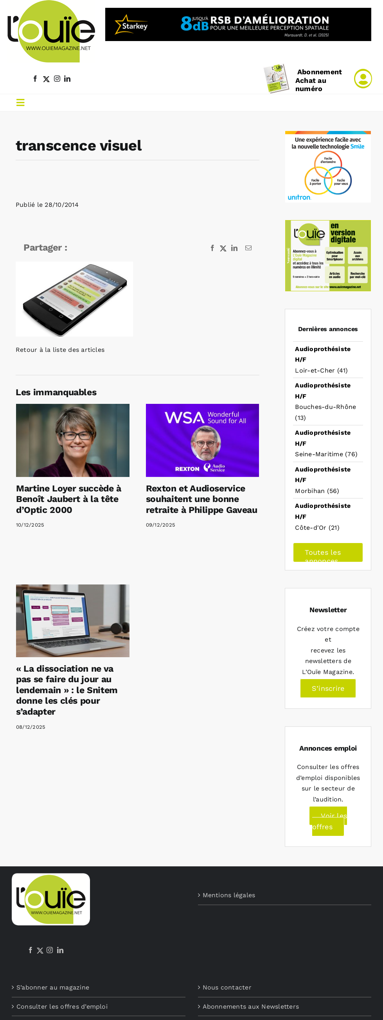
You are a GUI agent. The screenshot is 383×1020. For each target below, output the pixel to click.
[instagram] (57, 78)
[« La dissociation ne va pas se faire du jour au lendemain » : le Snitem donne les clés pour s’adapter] (72, 620)
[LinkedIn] (60, 950)
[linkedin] (67, 78)
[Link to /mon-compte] (363, 78)
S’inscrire (328, 688)
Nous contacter (227, 987)
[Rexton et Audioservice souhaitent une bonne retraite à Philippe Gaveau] (202, 440)
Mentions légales (229, 895)
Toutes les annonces (322, 555)
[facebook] (35, 78)
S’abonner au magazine (52, 987)
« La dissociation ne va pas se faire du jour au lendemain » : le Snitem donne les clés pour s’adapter (67, 690)
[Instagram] (50, 950)
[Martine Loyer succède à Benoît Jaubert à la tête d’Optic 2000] (72, 440)
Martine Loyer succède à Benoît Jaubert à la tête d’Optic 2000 (68, 499)
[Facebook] (30, 950)
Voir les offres (329, 821)
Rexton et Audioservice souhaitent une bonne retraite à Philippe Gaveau (201, 499)
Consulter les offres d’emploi (62, 1006)
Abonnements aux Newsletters (251, 1006)
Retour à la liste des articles (60, 349)
